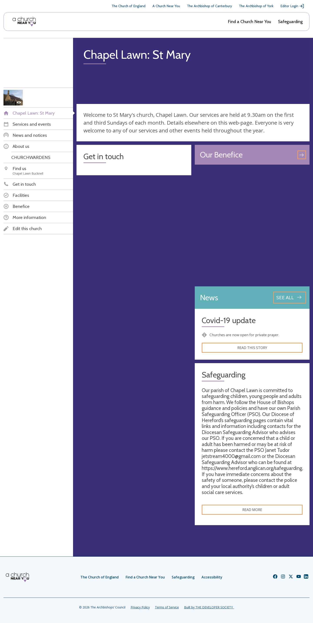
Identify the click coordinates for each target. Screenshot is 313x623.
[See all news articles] (289, 297)
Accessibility (211, 577)
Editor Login (292, 6)
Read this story (252, 347)
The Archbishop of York (256, 6)
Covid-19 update (229, 320)
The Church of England (128, 6)
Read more (252, 509)
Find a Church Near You (249, 21)
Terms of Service (167, 607)
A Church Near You (166, 6)
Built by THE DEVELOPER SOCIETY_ (209, 607)
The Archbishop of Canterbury (209, 6)
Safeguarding (290, 21)
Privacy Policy (140, 607)
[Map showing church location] (252, 225)
